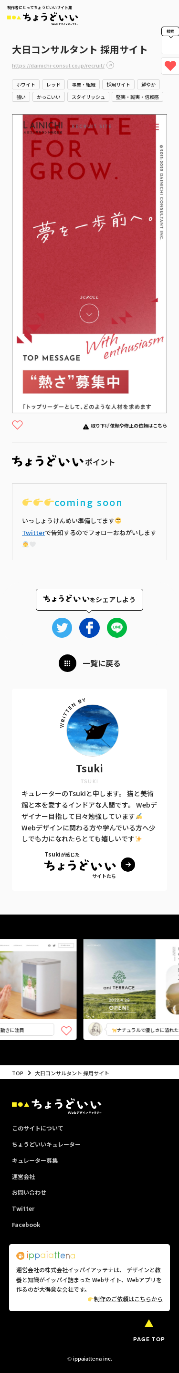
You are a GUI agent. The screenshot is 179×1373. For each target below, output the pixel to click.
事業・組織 (83, 84)
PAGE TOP (149, 1339)
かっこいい (49, 96)
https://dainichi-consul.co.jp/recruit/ (58, 65)
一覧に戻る (102, 663)
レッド (53, 84)
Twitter (33, 532)
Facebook (26, 1224)
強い (21, 96)
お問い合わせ (29, 1192)
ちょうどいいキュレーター (46, 1144)
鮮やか (148, 84)
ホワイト (25, 84)
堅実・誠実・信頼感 (137, 96)
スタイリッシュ (88, 96)
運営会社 (23, 1176)
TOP (17, 1073)
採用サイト (118, 84)
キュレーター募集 (35, 1160)
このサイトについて (37, 1128)
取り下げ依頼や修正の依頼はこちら (129, 425)
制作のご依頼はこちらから (125, 1299)
